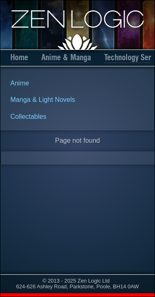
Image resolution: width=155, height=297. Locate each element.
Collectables (28, 116)
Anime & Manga (66, 57)
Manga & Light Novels (42, 99)
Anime (19, 83)
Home (19, 57)
